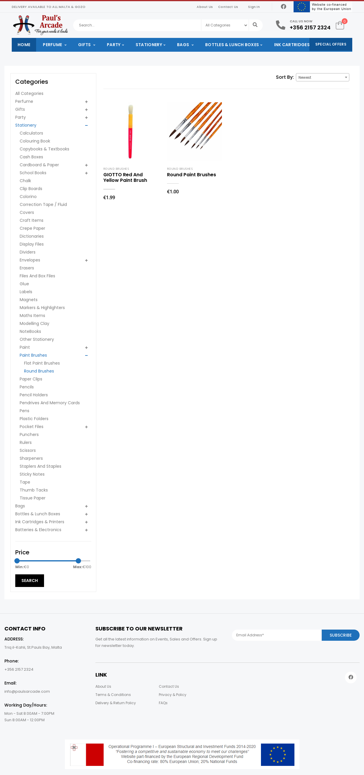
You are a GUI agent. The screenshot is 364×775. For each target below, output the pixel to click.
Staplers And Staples (40, 466)
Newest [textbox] (305, 77)
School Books (33, 173)
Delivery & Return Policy (115, 702)
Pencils (27, 387)
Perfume (53, 45)
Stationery (149, 45)
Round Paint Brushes (191, 174)
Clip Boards (31, 189)
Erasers (27, 268)
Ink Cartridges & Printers (304, 45)
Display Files (32, 244)
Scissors (28, 450)
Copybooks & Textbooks (44, 149)
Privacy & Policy (172, 694)
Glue (24, 284)
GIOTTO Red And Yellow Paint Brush (125, 177)
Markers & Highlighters (42, 308)
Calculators (31, 133)
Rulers (26, 442)
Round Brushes (39, 371)
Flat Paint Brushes (42, 363)
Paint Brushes (33, 355)
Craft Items (31, 220)
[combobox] (322, 77)
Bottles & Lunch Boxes (232, 45)
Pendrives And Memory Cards (50, 403)
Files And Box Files (37, 276)
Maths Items (32, 315)
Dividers (28, 252)
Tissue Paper (32, 498)
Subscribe (341, 635)
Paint (25, 347)
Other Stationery (37, 339)
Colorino (28, 196)
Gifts (85, 45)
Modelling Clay (34, 323)
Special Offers (330, 44)
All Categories (29, 93)
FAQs (163, 702)
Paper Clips (31, 379)
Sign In (253, 6)
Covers (27, 212)
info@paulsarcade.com (27, 691)
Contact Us (228, 6)
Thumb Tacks (34, 490)
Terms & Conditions (113, 694)
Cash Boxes (31, 157)
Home (24, 45)
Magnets (29, 300)
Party (114, 45)
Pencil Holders (34, 395)
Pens (24, 411)
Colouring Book (35, 141)
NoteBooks (30, 331)
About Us (205, 6)
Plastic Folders (34, 419)
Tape (25, 482)
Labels (26, 292)
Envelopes (30, 260)
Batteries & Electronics (38, 530)
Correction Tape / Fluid (43, 204)
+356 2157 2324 (310, 27)
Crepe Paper (32, 228)
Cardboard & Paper (39, 165)
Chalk (25, 181)
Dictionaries (32, 236)
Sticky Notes (32, 474)
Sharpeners (31, 458)
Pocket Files (31, 427)
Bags (183, 45)
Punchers (29, 434)
